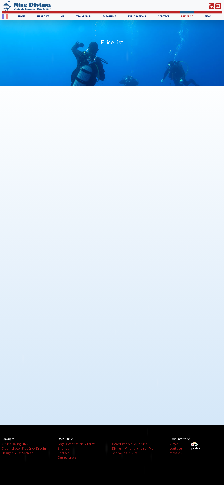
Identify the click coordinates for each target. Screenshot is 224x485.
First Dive (43, 16)
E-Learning (109, 16)
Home (21, 16)
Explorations (137, 16)
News (208, 16)
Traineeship (83, 16)
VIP (62, 16)
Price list (187, 16)
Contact (163, 16)
